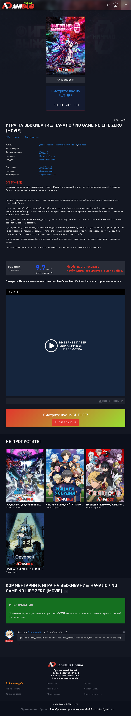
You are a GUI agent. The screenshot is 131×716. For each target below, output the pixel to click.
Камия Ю (43, 152)
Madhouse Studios (48, 159)
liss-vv (21, 631)
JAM (41, 167)
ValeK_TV (51, 174)
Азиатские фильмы (93, 694)
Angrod (42, 174)
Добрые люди (45, 170)
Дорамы (87, 683)
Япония (17, 137)
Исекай (50, 144)
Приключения (70, 144)
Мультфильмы (53, 694)
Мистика (59, 144)
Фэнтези (82, 144)
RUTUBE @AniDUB (65, 105)
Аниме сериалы (13, 688)
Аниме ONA (52, 688)
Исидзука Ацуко (47, 155)
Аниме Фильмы (32, 137)
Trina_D (48, 167)
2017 (8, 137)
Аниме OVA (52, 683)
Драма (42, 144)
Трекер (43, 709)
